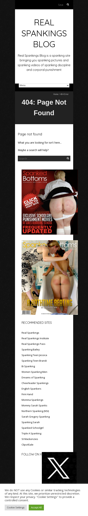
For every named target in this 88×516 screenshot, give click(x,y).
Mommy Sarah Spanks (34, 405)
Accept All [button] (36, 507)
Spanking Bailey (31, 349)
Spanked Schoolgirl (33, 427)
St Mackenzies (30, 439)
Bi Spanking (28, 366)
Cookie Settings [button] (16, 507)
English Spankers (31, 388)
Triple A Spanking (31, 433)
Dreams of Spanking (33, 377)
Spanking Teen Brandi (34, 360)
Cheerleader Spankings (35, 383)
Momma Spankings (32, 399)
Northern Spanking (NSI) (35, 411)
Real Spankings (30, 332)
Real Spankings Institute (35, 338)
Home (55, 94)
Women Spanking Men (34, 372)
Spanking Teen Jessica (34, 355)
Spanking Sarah (31, 422)
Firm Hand (27, 394)
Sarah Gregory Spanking (36, 416)
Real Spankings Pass (33, 344)
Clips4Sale (27, 444)
